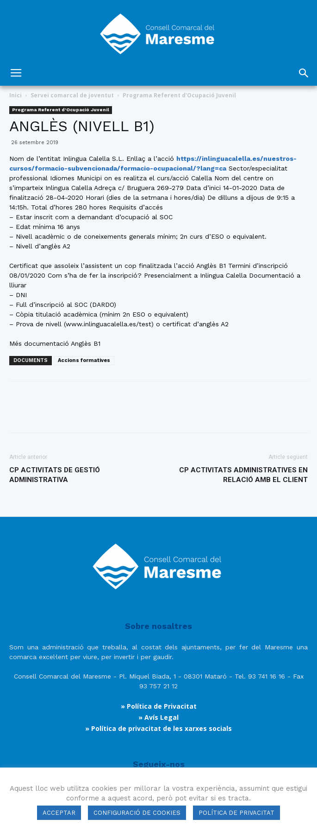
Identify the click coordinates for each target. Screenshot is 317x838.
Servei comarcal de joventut (72, 95)
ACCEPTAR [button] (59, 812)
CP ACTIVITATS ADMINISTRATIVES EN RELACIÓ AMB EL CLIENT (243, 475)
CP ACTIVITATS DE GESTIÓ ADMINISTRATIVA (54, 475)
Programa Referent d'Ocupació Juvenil (179, 95)
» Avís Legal (158, 717)
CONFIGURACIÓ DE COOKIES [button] (136, 812)
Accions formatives (84, 360)
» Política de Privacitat (159, 706)
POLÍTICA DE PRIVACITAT (236, 812)
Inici (15, 95)
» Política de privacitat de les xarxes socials (158, 728)
